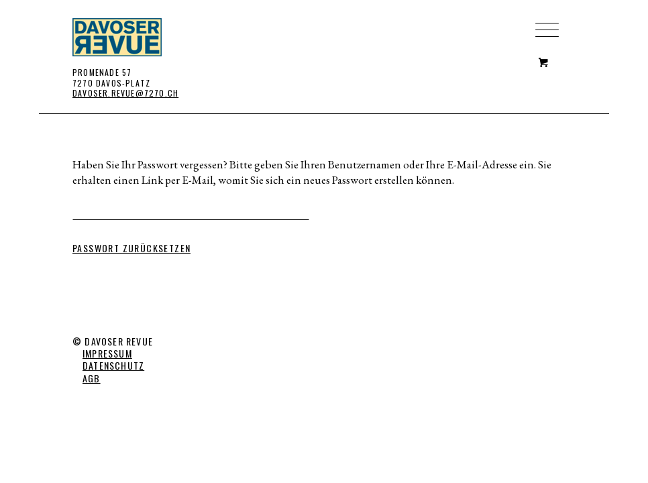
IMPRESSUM (107, 353)
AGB (92, 378)
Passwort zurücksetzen (131, 248)
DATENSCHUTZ (113, 365)
